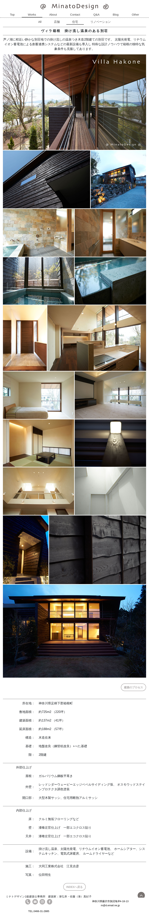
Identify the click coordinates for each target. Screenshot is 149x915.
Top (12, 14)
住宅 (75, 21)
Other (135, 14)
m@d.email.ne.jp (110, 905)
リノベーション (100, 21)
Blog (116, 14)
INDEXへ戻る (74, 886)
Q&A (96, 14)
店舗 (57, 21)
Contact (75, 14)
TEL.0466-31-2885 (38, 911)
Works (32, 14)
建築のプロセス (133, 687)
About (53, 14)
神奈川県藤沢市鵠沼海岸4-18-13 (110, 901)
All (40, 21)
